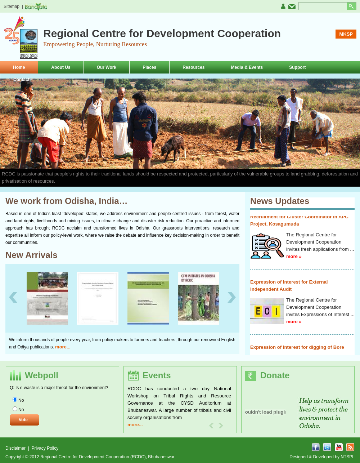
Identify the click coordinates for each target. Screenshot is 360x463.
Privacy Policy (44, 448)
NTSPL (348, 456)
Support (297, 67)
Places (149, 67)
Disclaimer (16, 448)
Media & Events (247, 67)
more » (294, 261)
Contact (21, 79)
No (21, 400)
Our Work (106, 67)
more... (63, 347)
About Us (60, 67)
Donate (274, 375)
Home (19, 67)
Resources (193, 67)
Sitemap (11, 6)
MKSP (346, 34)
